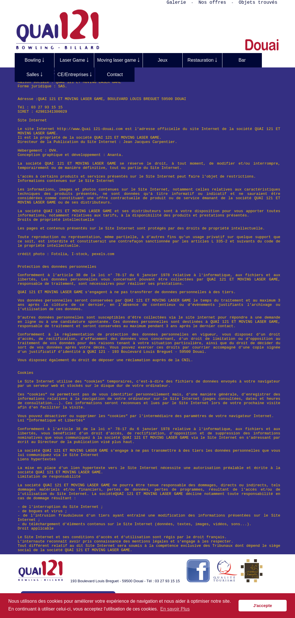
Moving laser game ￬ (118, 60)
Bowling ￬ (34, 60)
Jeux (162, 60)
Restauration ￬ (202, 60)
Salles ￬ (35, 74)
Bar (242, 60)
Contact (115, 74)
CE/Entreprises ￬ (74, 74)
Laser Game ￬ (74, 60)
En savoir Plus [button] (175, 608)
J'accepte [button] (262, 605)
